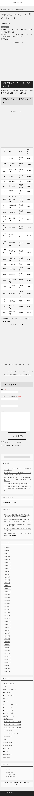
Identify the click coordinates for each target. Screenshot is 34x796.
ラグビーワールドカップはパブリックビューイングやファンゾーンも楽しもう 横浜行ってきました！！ (17, 479)
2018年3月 (7, 577)
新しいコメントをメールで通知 (12, 442)
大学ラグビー (5, 27)
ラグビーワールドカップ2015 (12, 722)
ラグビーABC (17, 2)
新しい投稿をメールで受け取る (12, 445)
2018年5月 (7, 571)
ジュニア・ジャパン (10, 695)
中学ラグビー (8, 736)
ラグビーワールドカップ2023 (12, 728)
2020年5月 (7, 547)
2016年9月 (7, 630)
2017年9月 (7, 594)
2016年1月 (7, 653)
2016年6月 (7, 639)
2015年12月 (7, 656)
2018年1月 (7, 583)
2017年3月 (7, 612)
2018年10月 (7, 568)
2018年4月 (7, 574)
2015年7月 (7, 671)
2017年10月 (7, 591)
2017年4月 (7, 609)
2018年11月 (7, 565)
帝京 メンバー (9, 364)
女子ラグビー (8, 745)
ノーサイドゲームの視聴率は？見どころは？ (17, 484)
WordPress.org (10, 776)
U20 (5, 686)
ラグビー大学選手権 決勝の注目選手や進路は (17, 524)
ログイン (8, 769)
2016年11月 (7, 624)
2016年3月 (7, 648)
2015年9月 (7, 665)
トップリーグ (8, 701)
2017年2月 (7, 615)
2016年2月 (7, 650)
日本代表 (6, 748)
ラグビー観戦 (8, 730)
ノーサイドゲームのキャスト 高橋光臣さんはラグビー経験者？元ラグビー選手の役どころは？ (17, 488)
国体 (5, 739)
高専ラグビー (8, 754)
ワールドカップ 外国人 (11, 733)
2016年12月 (7, 621)
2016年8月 (7, 633)
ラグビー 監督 (8, 713)
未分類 (6, 751)
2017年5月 (7, 606)
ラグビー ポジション (10, 704)
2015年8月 (7, 668)
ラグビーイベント (9, 716)
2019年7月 (7, 553)
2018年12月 (7, 562)
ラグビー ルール (9, 707)
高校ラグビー (8, 757)
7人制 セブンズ (9, 684)
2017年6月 (7, 603)
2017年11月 (7, 589)
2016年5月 (7, 642)
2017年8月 (7, 597)
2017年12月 (7, 586)
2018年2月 (7, 580)
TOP (8, 9)
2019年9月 (7, 550)
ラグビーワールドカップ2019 (12, 725)
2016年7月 (7, 636)
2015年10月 (7, 662)
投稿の (9, 772)
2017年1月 (7, 618)
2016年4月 (7, 645)
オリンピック (8, 692)
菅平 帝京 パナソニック (22, 364)
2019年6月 (7, 556)
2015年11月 (7, 659)
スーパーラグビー (9, 698)
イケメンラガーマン (10, 689)
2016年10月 (7, 627)
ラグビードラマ (8, 719)
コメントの (10, 774)
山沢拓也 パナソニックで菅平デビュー (18, 371)
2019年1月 (7, 559)
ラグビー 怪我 (8, 710)
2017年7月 (7, 600)
